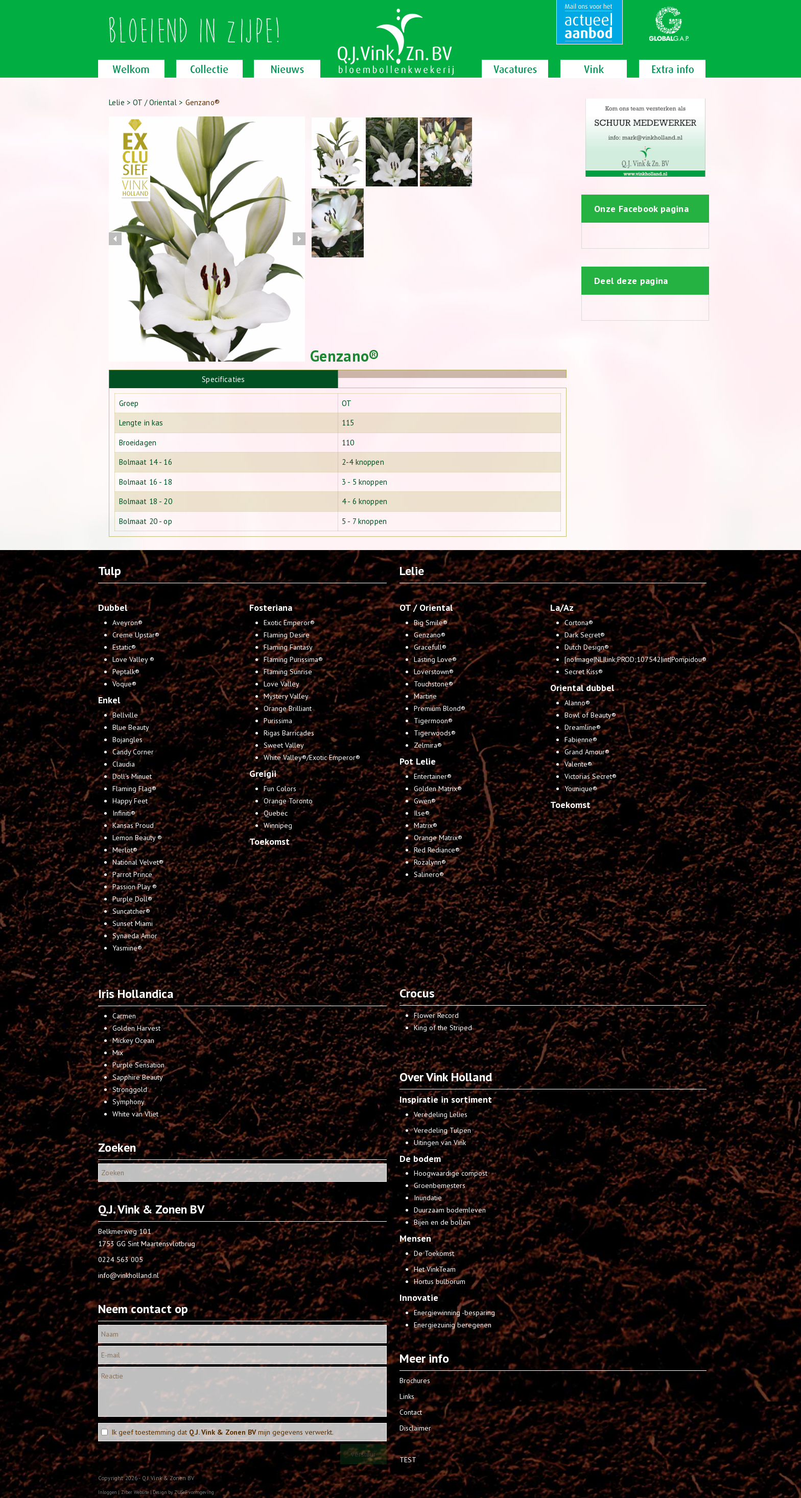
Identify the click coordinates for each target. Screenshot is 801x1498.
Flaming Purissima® (293, 659)
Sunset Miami (132, 923)
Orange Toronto (288, 800)
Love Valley (281, 683)
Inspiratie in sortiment (445, 1099)
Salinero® (429, 874)
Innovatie (418, 1297)
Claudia (123, 764)
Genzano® (429, 634)
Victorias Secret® (590, 776)
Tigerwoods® (435, 733)
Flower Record (436, 1015)
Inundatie (428, 1197)
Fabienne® (580, 739)
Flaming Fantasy (288, 647)
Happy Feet (130, 800)
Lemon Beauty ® (137, 837)
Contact (410, 1412)
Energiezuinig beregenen (452, 1324)
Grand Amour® (586, 751)
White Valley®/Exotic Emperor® (312, 757)
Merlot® (124, 849)
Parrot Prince (132, 874)
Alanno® (577, 702)
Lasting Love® (435, 659)
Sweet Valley (284, 745)
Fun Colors (280, 788)
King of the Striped (443, 1027)
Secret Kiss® (583, 671)
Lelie (117, 102)
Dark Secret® (584, 634)
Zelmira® (428, 745)
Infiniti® (123, 813)
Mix (117, 1052)
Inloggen (107, 1492)
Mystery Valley (286, 696)
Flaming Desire (287, 634)
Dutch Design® (586, 647)
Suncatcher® (131, 911)
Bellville (125, 715)
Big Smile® (430, 622)
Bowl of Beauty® (590, 715)
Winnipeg (278, 825)
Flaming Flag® (134, 788)
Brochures (414, 1380)
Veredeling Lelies (440, 1114)
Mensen (415, 1238)
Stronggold (129, 1089)
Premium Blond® (439, 708)
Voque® (124, 683)
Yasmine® (127, 948)
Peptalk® (125, 671)
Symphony (128, 1101)
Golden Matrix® (438, 788)
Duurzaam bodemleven (450, 1210)
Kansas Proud (133, 825)
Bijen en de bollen (442, 1222)
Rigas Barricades (289, 733)
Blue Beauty (130, 727)
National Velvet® (137, 862)
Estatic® (124, 647)
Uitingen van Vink (440, 1142)
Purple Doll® (132, 898)
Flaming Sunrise (288, 671)
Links (406, 1396)
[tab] (223, 379)
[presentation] (452, 374)
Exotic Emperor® (289, 622)
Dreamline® (582, 727)
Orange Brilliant (288, 708)
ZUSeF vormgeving (194, 1492)
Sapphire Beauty (137, 1077)
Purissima (278, 720)
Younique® (580, 788)
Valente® (578, 764)
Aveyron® (127, 622)
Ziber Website (135, 1492)
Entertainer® (433, 776)
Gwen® (425, 800)
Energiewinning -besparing (454, 1312)
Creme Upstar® (135, 634)
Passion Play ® (134, 886)
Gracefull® (430, 647)
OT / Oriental (156, 102)
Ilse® (422, 813)
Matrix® (425, 825)
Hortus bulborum (439, 1281)
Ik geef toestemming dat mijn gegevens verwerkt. (222, 1432)
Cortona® (578, 622)
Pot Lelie (417, 761)
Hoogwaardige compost (450, 1173)
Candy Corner (133, 751)
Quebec (276, 813)
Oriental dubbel (582, 688)
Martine (425, 696)
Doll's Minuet (132, 776)
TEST (407, 1459)
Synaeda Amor (134, 935)
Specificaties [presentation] (223, 379)
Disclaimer (415, 1428)
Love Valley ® (133, 659)
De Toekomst (434, 1253)
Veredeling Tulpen (442, 1130)
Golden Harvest (136, 1028)
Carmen (124, 1015)
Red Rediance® (437, 849)
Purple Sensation (138, 1064)
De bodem (420, 1158)
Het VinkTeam (435, 1269)
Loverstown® (434, 671)
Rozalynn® (430, 862)
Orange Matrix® (438, 837)
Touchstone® (433, 683)
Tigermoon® (433, 720)
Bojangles (127, 739)
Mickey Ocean (133, 1040)
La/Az (562, 607)
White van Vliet (135, 1114)
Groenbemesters (439, 1185)
